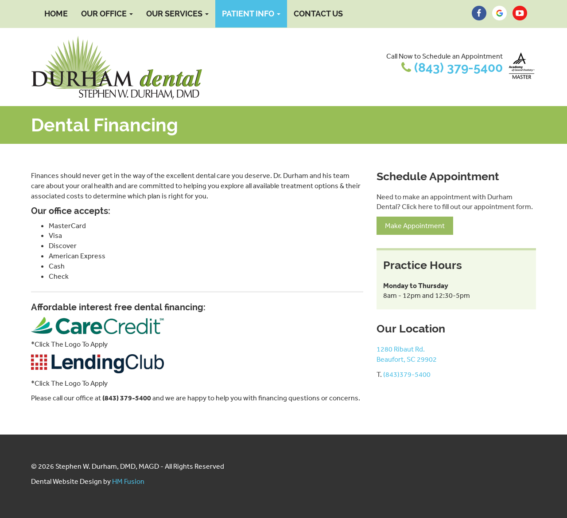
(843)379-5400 (407, 374)
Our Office (107, 13)
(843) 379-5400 (458, 67)
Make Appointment (415, 225)
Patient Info (251, 13)
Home (56, 13)
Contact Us (318, 13)
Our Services (177, 13)
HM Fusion (128, 481)
